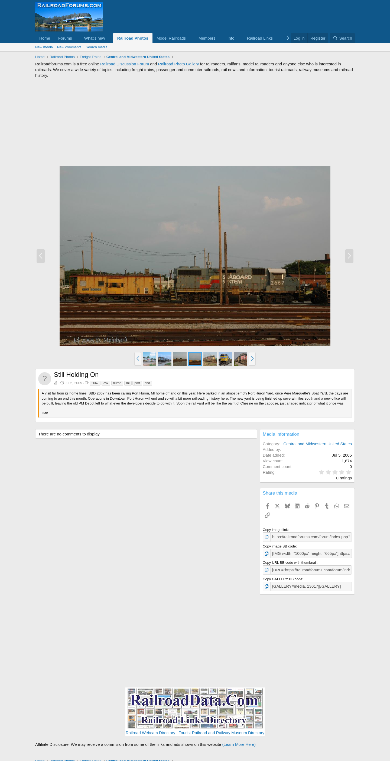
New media (44, 47)
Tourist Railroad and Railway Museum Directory (221, 730)
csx (105, 383)
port (137, 383)
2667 (95, 383)
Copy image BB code (279, 545)
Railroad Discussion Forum (124, 64)
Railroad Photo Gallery (178, 64)
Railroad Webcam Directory (150, 730)
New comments (69, 47)
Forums (65, 38)
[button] (76, 38)
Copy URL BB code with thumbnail (290, 561)
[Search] (342, 38)
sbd (147, 383)
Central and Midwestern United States (317, 443)
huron (117, 383)
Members (207, 38)
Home (44, 38)
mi (128, 383)
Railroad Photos (132, 38)
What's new (94, 38)
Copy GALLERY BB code (282, 577)
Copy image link (275, 530)
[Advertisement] (195, 122)
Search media (97, 47)
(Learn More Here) (239, 741)
